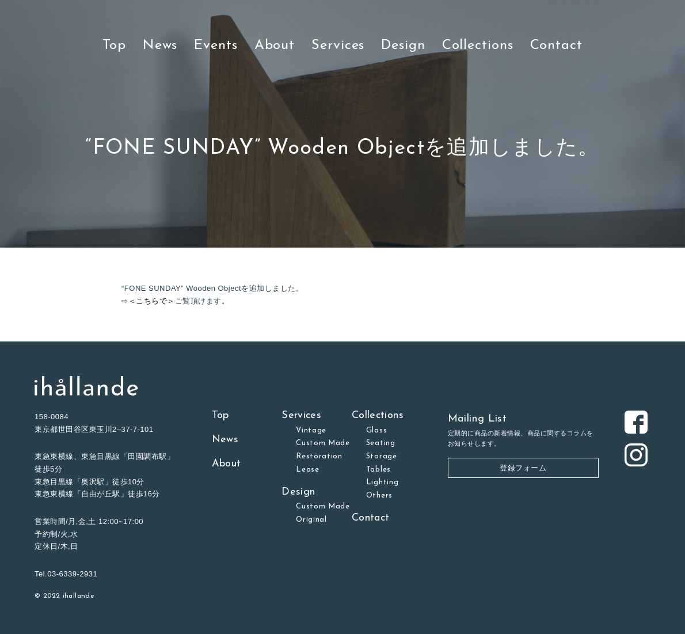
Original (311, 519)
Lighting (382, 482)
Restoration (319, 456)
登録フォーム (523, 468)
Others (379, 495)
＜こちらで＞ (151, 301)
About (274, 45)
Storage (381, 456)
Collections (477, 45)
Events (215, 45)
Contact (556, 45)
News (160, 45)
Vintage (311, 430)
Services (337, 45)
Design (403, 45)
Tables (378, 469)
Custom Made (323, 443)
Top (114, 45)
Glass (376, 430)
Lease (307, 469)
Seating (380, 443)
